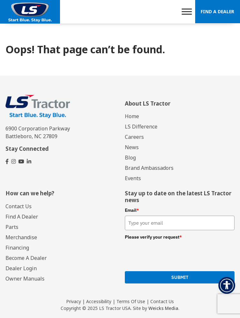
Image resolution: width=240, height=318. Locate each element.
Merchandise (21, 237)
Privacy (73, 301)
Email (132, 210)
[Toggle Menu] (187, 12)
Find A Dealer (217, 11)
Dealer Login (21, 268)
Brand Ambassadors (149, 167)
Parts (11, 227)
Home (132, 116)
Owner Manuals (25, 278)
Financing (17, 247)
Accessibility (98, 301)
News (132, 147)
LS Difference (141, 126)
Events (133, 178)
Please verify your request (153, 237)
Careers (134, 136)
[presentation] (165, 254)
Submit (179, 277)
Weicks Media (163, 308)
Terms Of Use (130, 301)
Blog (130, 157)
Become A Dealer (26, 258)
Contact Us (18, 206)
